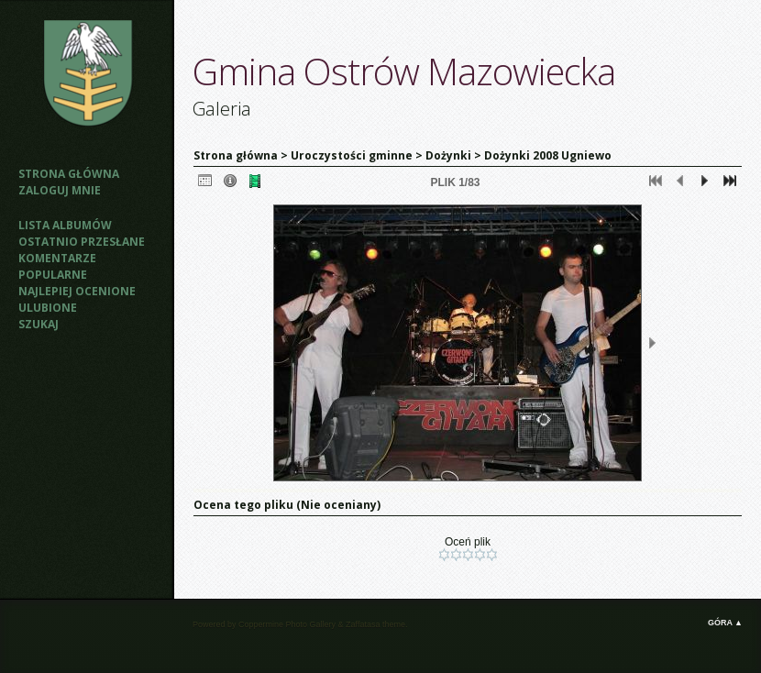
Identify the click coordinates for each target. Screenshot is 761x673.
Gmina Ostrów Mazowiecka (404, 71)
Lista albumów (65, 225)
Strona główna (68, 174)
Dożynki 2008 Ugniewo (548, 155)
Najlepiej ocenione (77, 291)
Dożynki (448, 155)
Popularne (52, 274)
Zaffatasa (363, 624)
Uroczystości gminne (352, 155)
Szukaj (38, 324)
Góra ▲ (725, 622)
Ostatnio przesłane (81, 241)
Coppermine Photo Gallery (287, 624)
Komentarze (57, 258)
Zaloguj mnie (59, 190)
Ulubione (47, 307)
